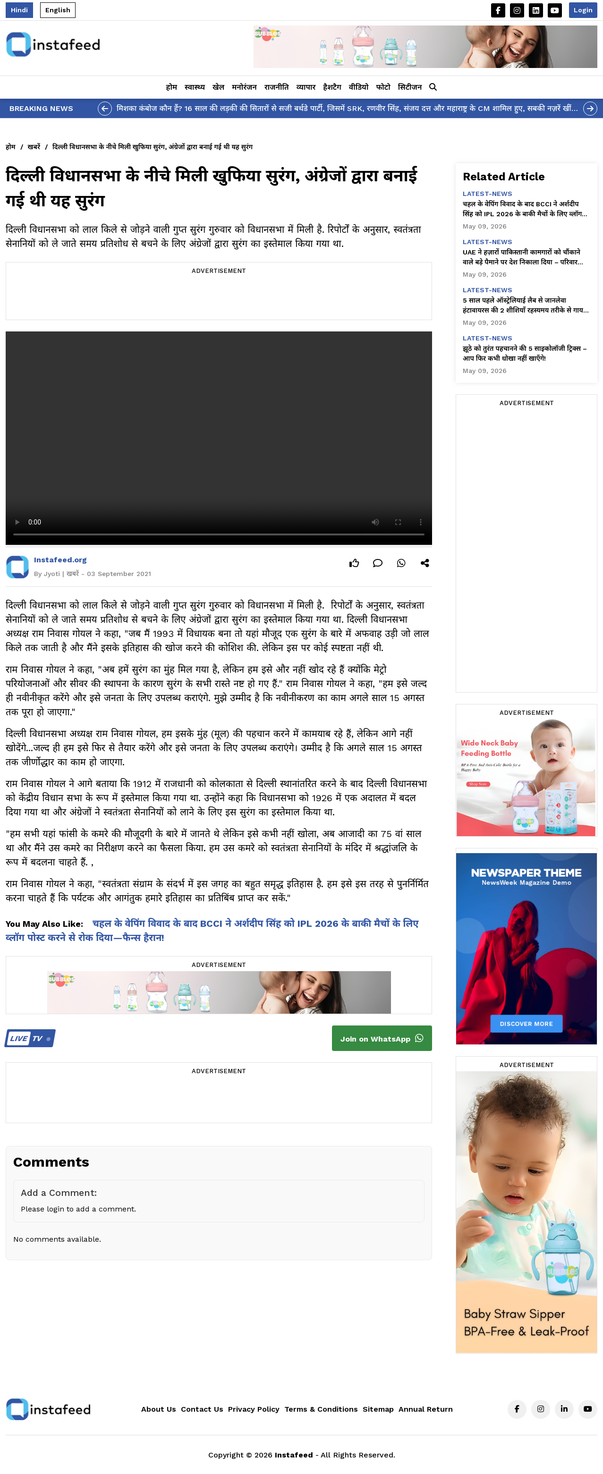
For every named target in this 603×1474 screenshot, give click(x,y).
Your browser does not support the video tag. (219, 438)
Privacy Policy (254, 1409)
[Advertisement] (219, 298)
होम (171, 87)
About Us (158, 1409)
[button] (433, 87)
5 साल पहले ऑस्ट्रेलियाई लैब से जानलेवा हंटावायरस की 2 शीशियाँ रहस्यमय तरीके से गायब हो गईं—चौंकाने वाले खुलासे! (525, 305)
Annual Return (426, 1409)
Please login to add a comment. (78, 1208)
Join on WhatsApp (382, 1038)
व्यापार (306, 87)
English (57, 10)
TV (29, 1038)
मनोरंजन (244, 87)
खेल (218, 87)
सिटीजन (410, 87)
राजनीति (276, 87)
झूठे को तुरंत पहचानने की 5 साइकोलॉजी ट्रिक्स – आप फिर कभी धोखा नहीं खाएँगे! (525, 353)
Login (583, 10)
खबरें (34, 147)
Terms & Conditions (321, 1409)
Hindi (19, 10)
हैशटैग (332, 87)
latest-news (487, 193)
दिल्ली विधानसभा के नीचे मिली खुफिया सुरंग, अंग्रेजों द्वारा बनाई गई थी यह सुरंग (152, 147)
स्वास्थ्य (195, 87)
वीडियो (359, 87)
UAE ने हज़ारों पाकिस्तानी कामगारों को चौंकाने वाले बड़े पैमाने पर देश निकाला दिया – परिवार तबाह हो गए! (521, 257)
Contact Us (202, 1409)
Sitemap (378, 1409)
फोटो (383, 87)
